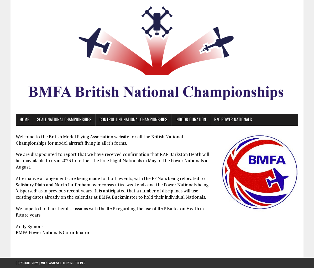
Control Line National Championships (133, 119)
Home (24, 119)
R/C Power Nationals (233, 119)
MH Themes (77, 263)
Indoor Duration (190, 119)
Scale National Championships (64, 119)
